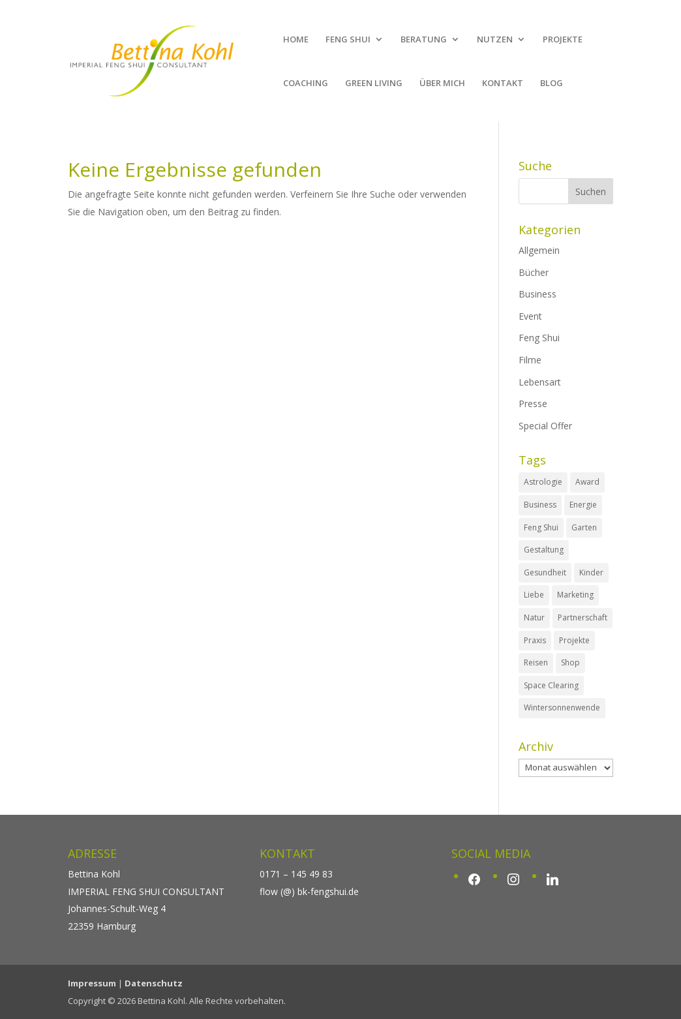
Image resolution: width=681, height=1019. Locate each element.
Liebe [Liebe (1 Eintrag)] (534, 594)
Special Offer (545, 425)
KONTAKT (502, 83)
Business (537, 294)
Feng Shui (539, 337)
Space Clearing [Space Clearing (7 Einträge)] (551, 685)
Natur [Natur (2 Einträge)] (534, 617)
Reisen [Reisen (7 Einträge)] (536, 662)
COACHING (305, 83)
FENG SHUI (348, 40)
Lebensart (540, 382)
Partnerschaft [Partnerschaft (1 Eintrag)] (582, 617)
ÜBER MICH (442, 83)
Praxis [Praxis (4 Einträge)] (535, 640)
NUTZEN (495, 40)
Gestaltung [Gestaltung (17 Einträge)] (544, 549)
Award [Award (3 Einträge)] (587, 481)
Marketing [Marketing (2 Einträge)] (575, 594)
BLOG (551, 83)
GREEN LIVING (373, 83)
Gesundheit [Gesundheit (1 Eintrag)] (545, 572)
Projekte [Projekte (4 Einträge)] (574, 640)
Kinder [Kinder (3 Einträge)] (591, 572)
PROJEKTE (563, 40)
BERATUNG (424, 40)
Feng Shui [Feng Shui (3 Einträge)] (541, 527)
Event (530, 316)
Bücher (534, 272)
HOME (296, 40)
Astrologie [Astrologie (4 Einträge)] (543, 481)
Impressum (92, 983)
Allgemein (539, 250)
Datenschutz (154, 983)
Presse (533, 403)
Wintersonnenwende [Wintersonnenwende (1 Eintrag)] (562, 707)
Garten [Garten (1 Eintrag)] (584, 527)
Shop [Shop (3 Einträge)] (570, 662)
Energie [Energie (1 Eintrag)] (583, 504)
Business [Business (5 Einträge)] (540, 504)
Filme (530, 360)
